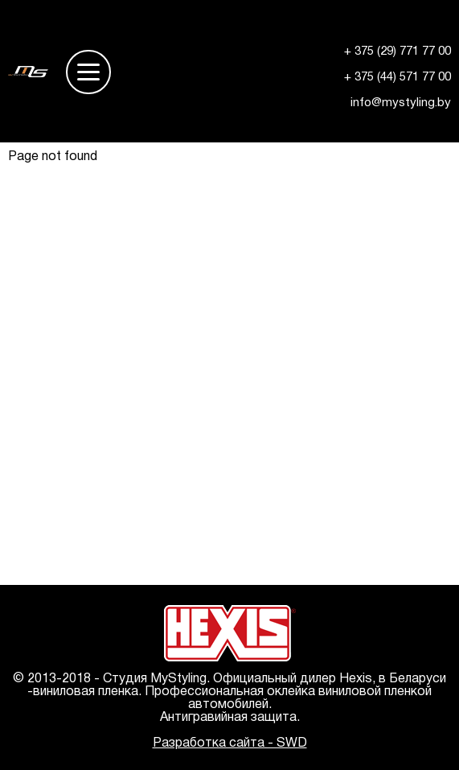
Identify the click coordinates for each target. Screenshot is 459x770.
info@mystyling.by (400, 103)
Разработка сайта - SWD (230, 743)
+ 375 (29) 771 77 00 (397, 51)
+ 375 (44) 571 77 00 (397, 77)
